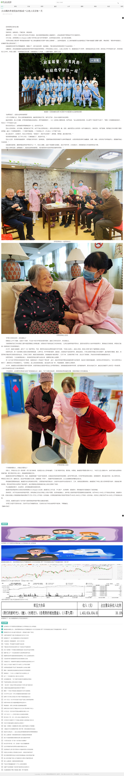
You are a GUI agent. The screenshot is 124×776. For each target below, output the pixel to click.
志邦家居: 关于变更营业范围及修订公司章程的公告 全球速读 (20, 626)
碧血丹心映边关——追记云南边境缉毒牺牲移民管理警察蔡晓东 (21, 732)
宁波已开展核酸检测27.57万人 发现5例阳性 (15, 764)
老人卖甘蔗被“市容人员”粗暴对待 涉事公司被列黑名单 (18, 758)
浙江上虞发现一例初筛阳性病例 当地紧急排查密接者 (18, 734)
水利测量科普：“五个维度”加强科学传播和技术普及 (17, 679)
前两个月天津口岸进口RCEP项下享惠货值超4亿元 (17, 696)
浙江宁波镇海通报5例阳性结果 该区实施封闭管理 (17, 737)
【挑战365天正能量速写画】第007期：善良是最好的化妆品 (19, 729)
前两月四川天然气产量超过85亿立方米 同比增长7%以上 (18, 708)
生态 (108, 6)
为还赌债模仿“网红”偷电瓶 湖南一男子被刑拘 (16, 770)
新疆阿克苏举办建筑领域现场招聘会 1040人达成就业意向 (19, 655)
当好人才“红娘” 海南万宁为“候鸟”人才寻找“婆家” (17, 664)
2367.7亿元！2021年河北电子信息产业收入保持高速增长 (19, 699)
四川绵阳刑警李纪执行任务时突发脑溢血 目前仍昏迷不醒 (19, 755)
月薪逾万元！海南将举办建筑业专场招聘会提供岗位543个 (19, 661)
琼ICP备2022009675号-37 (67, 774)
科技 (95, 6)
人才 (68, 6)
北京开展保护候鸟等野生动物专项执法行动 (15, 746)
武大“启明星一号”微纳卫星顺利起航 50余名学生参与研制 (19, 650)
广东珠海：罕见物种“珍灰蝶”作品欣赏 (14, 644)
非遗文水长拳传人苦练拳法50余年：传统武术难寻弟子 (18, 752)
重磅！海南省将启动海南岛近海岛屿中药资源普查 (17, 670)
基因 (82, 6)
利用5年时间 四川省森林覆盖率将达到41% (15, 702)
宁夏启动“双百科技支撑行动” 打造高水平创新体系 (17, 647)
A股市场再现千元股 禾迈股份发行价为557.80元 (16, 635)
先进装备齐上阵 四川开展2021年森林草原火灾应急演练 (18, 749)
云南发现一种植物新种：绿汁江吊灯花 (14, 641)
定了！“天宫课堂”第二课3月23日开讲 (14, 676)
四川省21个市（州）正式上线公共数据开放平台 (16, 717)
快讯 (122, 6)
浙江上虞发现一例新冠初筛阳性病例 (13, 761)
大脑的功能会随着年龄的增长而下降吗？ (15, 688)
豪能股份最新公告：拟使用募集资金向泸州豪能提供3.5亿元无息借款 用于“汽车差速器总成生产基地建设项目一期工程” (35, 629)
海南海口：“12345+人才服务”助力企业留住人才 (16, 673)
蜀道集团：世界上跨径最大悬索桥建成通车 (15, 705)
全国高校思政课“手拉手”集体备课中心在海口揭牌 (17, 667)
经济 (42, 6)
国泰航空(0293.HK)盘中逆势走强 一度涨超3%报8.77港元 (19, 632)
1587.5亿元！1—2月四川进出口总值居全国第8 (16, 714)
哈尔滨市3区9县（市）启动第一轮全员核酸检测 (16, 743)
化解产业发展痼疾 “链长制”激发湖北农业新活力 (16, 767)
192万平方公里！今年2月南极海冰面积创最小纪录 (17, 693)
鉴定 (55, 6)
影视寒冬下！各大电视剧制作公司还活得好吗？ (16, 638)
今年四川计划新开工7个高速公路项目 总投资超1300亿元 (19, 720)
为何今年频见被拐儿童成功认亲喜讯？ (14, 723)
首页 (2, 6)
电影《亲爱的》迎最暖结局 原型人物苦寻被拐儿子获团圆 (19, 726)
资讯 (15, 6)
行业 (28, 6)
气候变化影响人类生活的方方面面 (13, 682)
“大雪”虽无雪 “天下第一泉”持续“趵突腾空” (15, 740)
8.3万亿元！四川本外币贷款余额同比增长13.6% (16, 711)
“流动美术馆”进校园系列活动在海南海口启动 (16, 658)
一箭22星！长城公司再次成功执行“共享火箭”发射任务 (18, 685)
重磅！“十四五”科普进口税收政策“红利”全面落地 (17, 691)
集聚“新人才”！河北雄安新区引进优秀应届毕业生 (17, 652)
